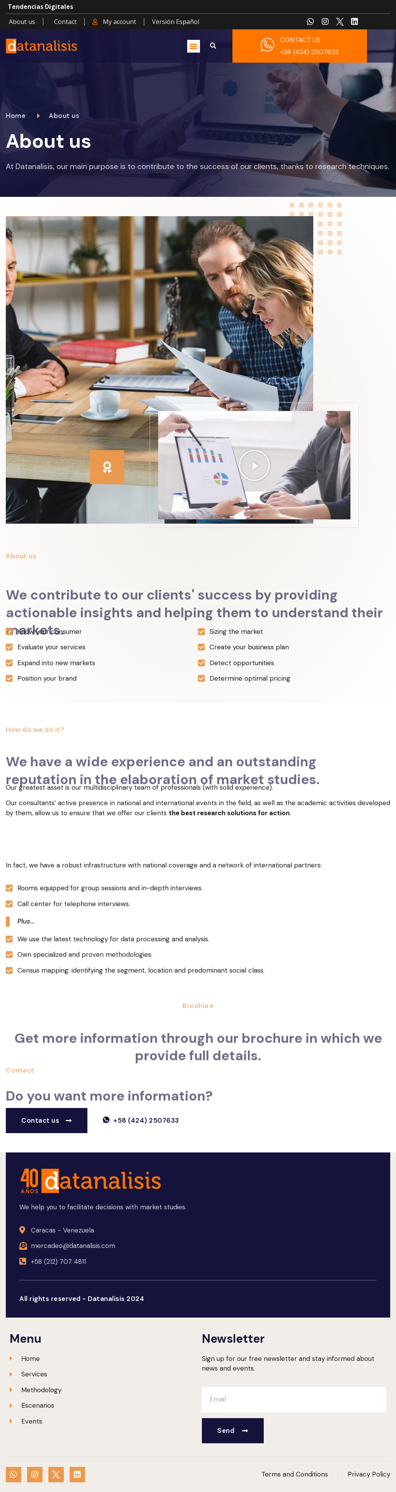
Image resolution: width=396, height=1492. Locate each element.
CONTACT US (300, 40)
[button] (193, 46)
